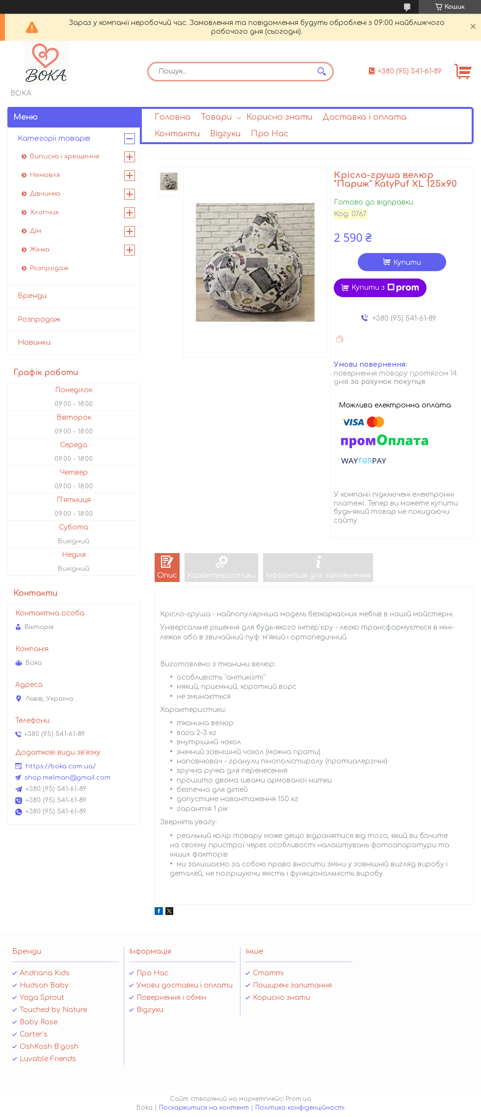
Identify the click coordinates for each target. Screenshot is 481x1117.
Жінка (40, 249)
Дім (35, 231)
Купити (407, 262)
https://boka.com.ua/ (61, 766)
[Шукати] (321, 71)
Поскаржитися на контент (204, 1107)
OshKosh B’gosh (49, 1046)
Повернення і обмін (171, 997)
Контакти (177, 133)
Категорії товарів (54, 138)
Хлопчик (44, 212)
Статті (268, 973)
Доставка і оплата (364, 117)
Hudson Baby (44, 985)
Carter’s (34, 1034)
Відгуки (225, 133)
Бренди (32, 296)
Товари (216, 117)
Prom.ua (298, 1098)
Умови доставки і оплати (184, 985)
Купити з (385, 287)
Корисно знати (279, 117)
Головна (172, 117)
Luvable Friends (48, 1059)
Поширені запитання (292, 985)
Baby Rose (38, 1022)
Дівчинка (45, 193)
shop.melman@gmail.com (67, 777)
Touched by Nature (53, 1010)
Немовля (45, 175)
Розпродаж (49, 268)
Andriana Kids (45, 973)
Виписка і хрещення (64, 156)
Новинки (34, 342)
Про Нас (269, 133)
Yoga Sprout (42, 997)
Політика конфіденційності (300, 1107)
